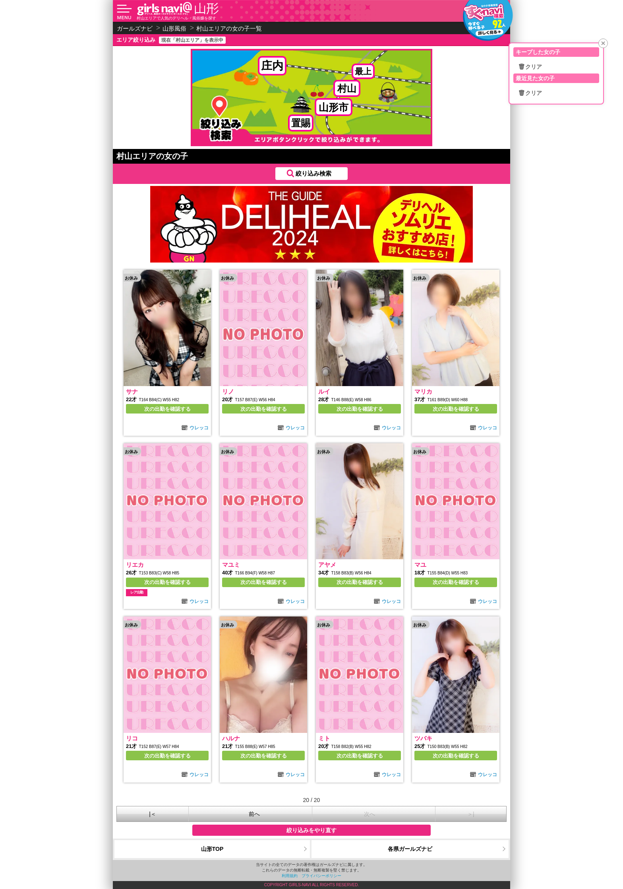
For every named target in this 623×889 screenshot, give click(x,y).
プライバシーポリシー (321, 876)
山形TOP (212, 849)
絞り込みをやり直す (311, 830)
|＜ (152, 814)
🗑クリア (530, 67)
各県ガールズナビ (410, 849)
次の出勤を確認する (167, 409)
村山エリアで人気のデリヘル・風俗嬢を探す (176, 18)
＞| (470, 814)
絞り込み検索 (313, 173)
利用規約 (290, 876)
